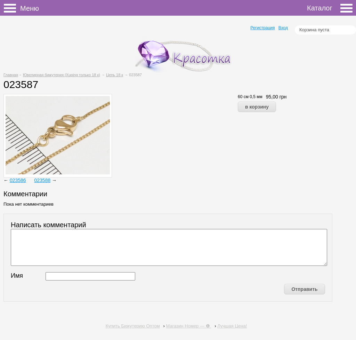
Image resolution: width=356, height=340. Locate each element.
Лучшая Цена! (232, 326)
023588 (42, 180)
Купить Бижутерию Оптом (133, 326)
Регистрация (262, 27)
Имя (17, 275)
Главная (10, 75)
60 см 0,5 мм (250, 96)
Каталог (330, 8)
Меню (12, 8)
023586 (18, 180)
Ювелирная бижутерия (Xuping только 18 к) (61, 75)
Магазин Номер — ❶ (188, 326)
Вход (283, 27)
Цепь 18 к (114, 75)
